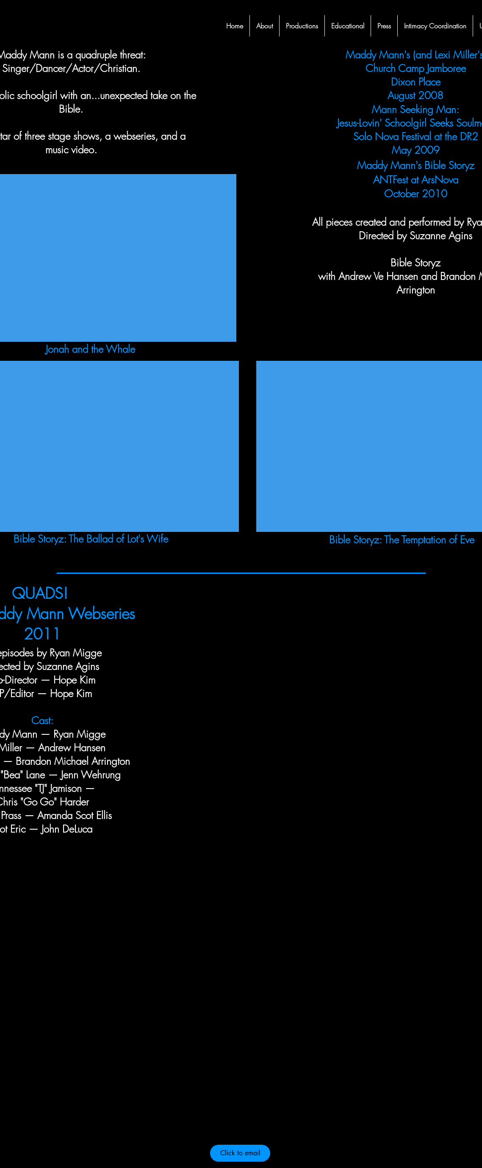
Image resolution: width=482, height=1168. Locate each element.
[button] (302, 25)
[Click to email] (240, 1153)
